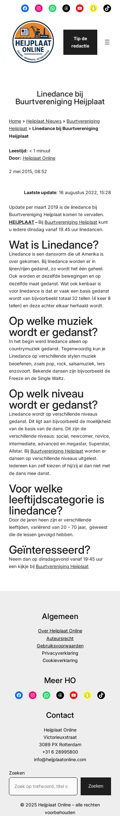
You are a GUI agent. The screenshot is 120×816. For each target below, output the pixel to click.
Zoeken (17, 773)
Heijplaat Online (39, 158)
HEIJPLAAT (21, 222)
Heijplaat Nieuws (43, 121)
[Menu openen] (107, 42)
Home (15, 121)
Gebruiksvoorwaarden (60, 645)
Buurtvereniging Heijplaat (70, 222)
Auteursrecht (60, 638)
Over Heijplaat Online (60, 630)
